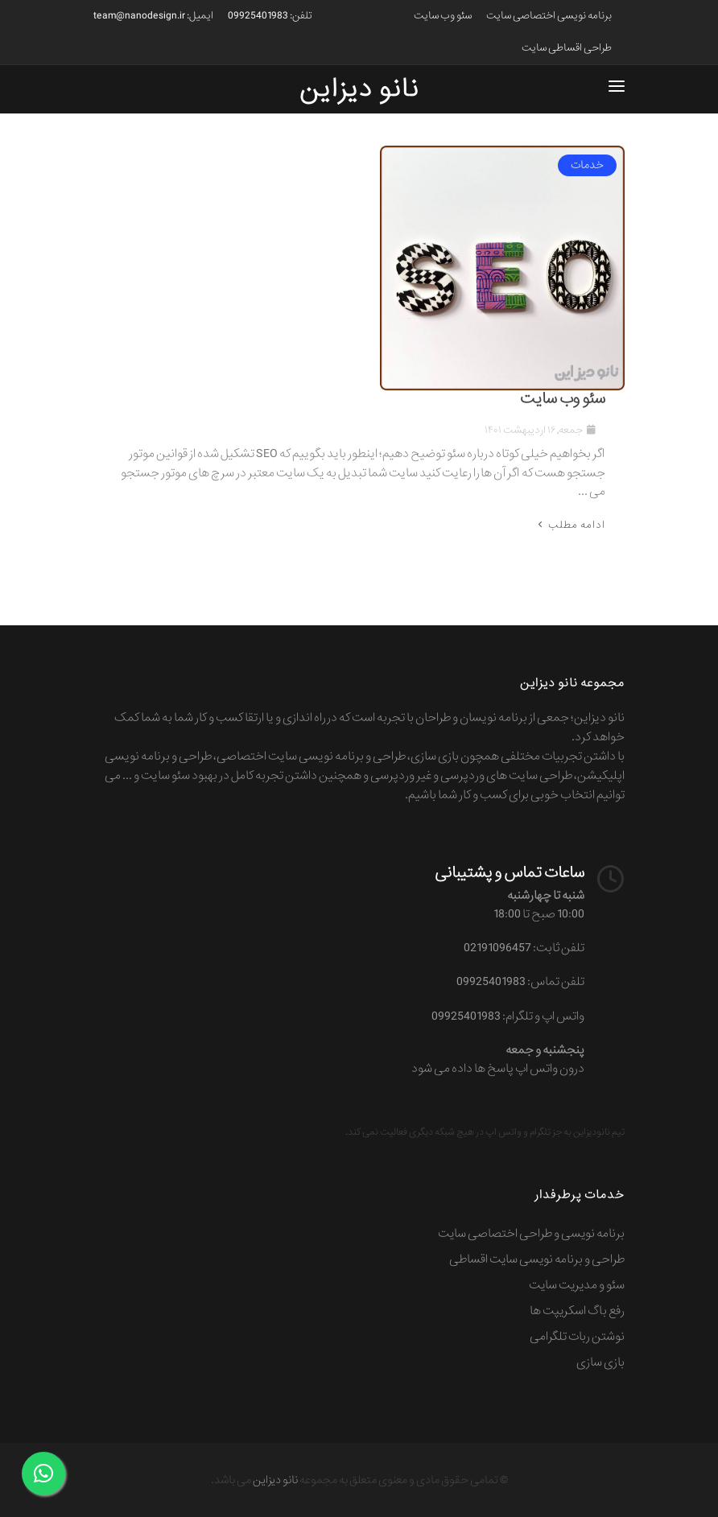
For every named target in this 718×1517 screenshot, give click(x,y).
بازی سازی (600, 1362)
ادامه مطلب (570, 525)
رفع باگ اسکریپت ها (577, 1311)
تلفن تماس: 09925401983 (520, 981)
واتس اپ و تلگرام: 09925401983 (507, 1016)
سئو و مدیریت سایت (577, 1285)
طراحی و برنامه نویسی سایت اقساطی (537, 1259)
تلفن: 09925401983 (270, 15)
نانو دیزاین (275, 1480)
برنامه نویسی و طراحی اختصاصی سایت (531, 1233)
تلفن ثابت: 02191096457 (524, 948)
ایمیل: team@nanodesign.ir (153, 15)
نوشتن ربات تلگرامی (577, 1336)
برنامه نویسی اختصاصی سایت (549, 15)
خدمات (587, 165)
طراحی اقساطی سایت (567, 48)
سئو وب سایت (443, 15)
